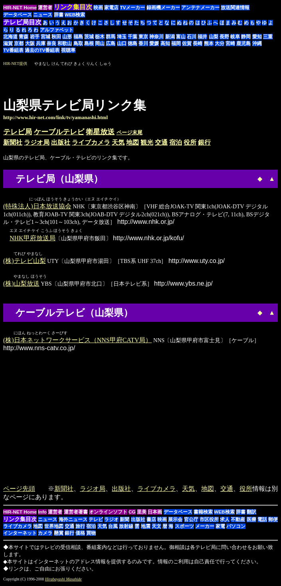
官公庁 (191, 521)
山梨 (213, 36)
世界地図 (53, 528)
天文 (156, 528)
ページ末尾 (129, 132)
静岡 (246, 36)
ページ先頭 (19, 490)
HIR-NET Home (20, 7)
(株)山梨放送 (21, 284)
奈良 (51, 43)
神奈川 (156, 36)
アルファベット (56, 30)
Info (42, 513)
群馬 (110, 36)
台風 (113, 528)
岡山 (100, 43)
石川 (191, 36)
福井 (202, 36)
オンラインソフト (108, 513)
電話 (262, 521)
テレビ (96, 521)
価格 (80, 534)
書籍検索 (203, 513)
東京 (143, 36)
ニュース (42, 15)
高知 (165, 43)
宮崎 (230, 43)
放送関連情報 (235, 7)
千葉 (132, 36)
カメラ (45, 534)
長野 (224, 36)
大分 (219, 43)
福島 (78, 36)
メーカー (204, 528)
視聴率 (68, 50)
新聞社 (12, 142)
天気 (118, 142)
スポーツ (184, 528)
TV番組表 (13, 50)
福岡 (176, 43)
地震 (145, 528)
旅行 (80, 528)
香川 (143, 43)
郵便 (273, 521)
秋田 (56, 36)
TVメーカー (132, 7)
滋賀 (8, 43)
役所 (190, 142)
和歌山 (64, 43)
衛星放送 (100, 132)
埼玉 (122, 36)
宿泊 (175, 142)
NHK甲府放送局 (32, 238)
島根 (89, 43)
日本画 (155, 513)
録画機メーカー (163, 7)
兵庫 (41, 43)
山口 (122, 43)
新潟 (170, 36)
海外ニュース (73, 521)
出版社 (60, 142)
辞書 (58, 15)
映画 (98, 7)
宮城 (45, 36)
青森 (23, 36)
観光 (146, 142)
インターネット (20, 534)
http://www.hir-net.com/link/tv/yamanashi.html (55, 117)
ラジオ (111, 521)
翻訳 (251, 513)
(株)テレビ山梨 (24, 261)
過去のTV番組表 (42, 50)
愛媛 (154, 43)
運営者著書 (76, 513)
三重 (268, 36)
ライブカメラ (91, 142)
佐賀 (187, 43)
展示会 (175, 521)
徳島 (132, 43)
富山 (181, 36)
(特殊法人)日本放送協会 (37, 206)
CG (132, 513)
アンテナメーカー (200, 7)
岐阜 (235, 36)
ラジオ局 (36, 142)
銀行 (204, 142)
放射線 (126, 528)
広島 (110, 43)
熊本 (209, 43)
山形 (67, 36)
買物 (91, 534)
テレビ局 (17, 132)
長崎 (197, 43)
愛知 (257, 36)
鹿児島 (243, 43)
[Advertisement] (211, 79)
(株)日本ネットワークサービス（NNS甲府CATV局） (77, 341)
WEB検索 (75, 15)
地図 (132, 142)
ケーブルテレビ (59, 132)
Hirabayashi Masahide (63, 580)
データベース (17, 15)
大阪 (30, 43)
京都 (19, 43)
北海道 (10, 36)
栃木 (100, 36)
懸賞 (58, 534)
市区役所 (209, 521)
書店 (151, 521)
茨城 (89, 36)
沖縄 (257, 43)
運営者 (45, 7)
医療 (251, 521)
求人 (225, 521)
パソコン (235, 528)
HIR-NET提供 (15, 63)
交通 (161, 142)
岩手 (35, 36)
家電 (220, 528)
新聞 (124, 521)
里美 (141, 513)
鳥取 (78, 43)
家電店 (111, 7)
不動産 (238, 521)
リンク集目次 (20, 520)
